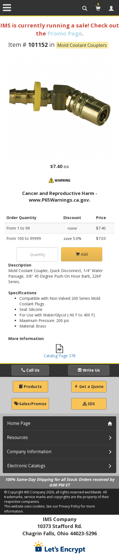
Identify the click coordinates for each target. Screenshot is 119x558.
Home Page (18, 423)
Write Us (89, 370)
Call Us (30, 370)
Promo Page (64, 33)
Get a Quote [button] (89, 386)
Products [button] (30, 386)
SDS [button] (89, 403)
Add (82, 254)
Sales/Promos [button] (30, 403)
